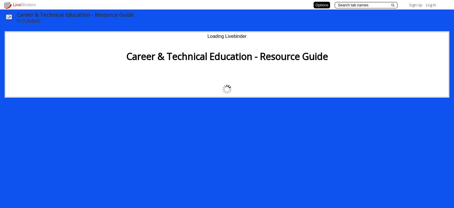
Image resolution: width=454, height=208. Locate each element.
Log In (431, 5)
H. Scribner (32, 20)
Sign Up (415, 5)
